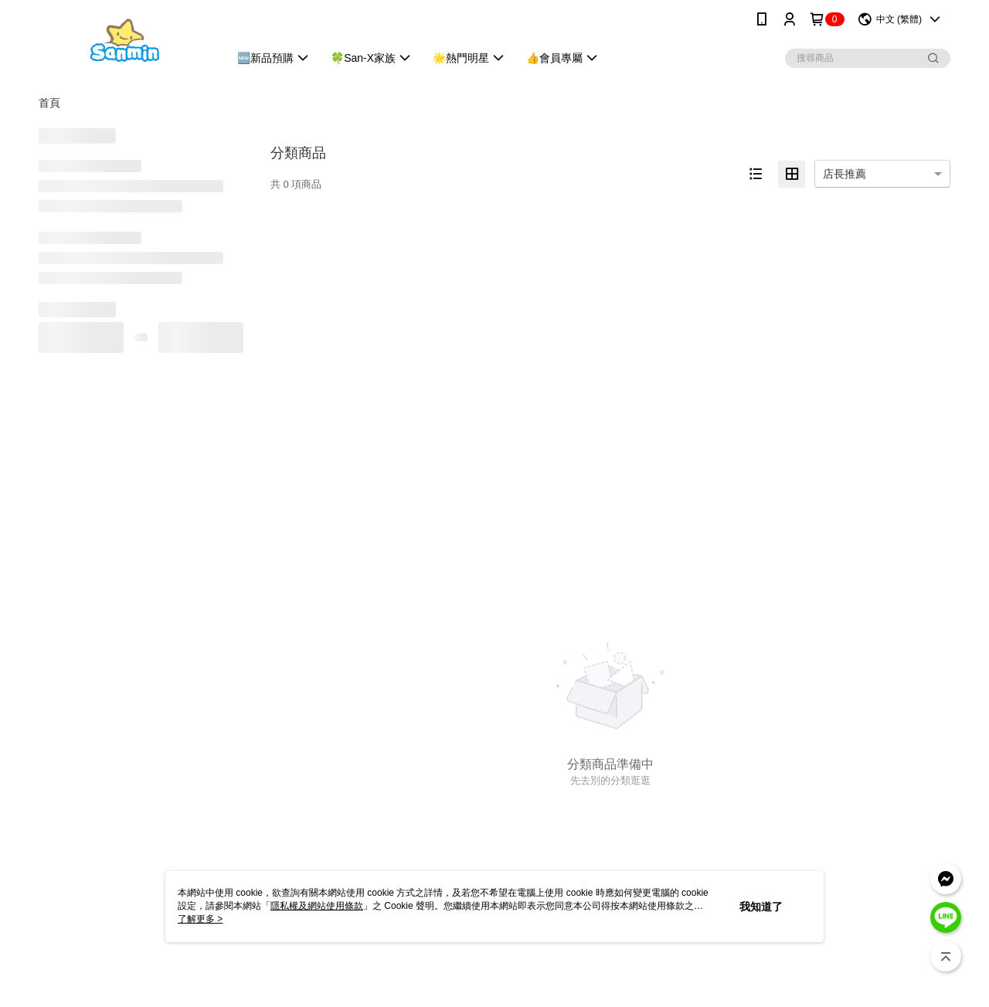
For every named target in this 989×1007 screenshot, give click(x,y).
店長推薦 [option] (844, 174)
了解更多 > (200, 919)
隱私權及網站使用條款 (316, 905)
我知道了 (761, 906)
